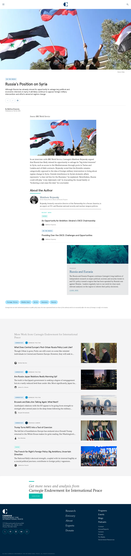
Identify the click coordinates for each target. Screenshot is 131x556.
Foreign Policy (12, 302)
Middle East (25, 302)
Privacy (100, 534)
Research (71, 510)
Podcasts (102, 522)
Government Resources (106, 540)
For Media (101, 537)
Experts (70, 525)
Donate (70, 530)
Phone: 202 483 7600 (10, 527)
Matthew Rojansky (13, 109)
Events (101, 514)
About (69, 520)
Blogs (100, 518)
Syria (35, 302)
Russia (53, 302)
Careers (101, 532)
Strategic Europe (34, 423)
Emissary (70, 515)
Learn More (74, 290)
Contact (101, 527)
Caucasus (44, 302)
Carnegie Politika (34, 342)
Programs (102, 510)
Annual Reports (103, 529)
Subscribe (36, 496)
